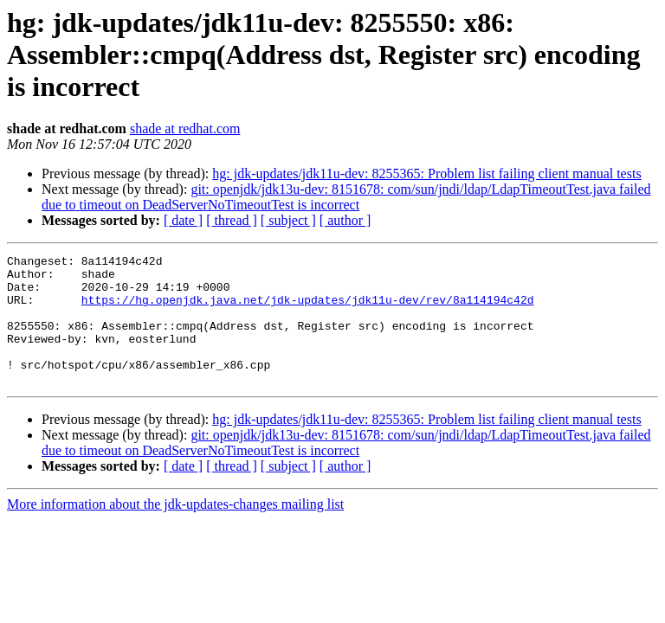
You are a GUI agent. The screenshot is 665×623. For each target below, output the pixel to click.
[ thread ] (231, 220)
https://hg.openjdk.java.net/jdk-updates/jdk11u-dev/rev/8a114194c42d (307, 310)
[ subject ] (288, 220)
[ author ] (345, 220)
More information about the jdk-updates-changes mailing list (175, 530)
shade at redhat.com (185, 128)
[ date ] (183, 220)
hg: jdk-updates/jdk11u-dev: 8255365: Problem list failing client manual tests (426, 173)
